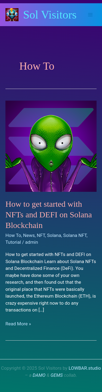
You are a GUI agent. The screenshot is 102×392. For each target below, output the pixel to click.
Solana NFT (74, 235)
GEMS (57, 375)
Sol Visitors (49, 14)
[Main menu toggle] (90, 14)
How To (13, 235)
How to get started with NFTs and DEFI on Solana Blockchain (48, 214)
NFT (41, 235)
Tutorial (13, 242)
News (29, 235)
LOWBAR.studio (85, 368)
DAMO (39, 375)
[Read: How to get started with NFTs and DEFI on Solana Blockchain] (51, 146)
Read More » (18, 324)
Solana (54, 235)
